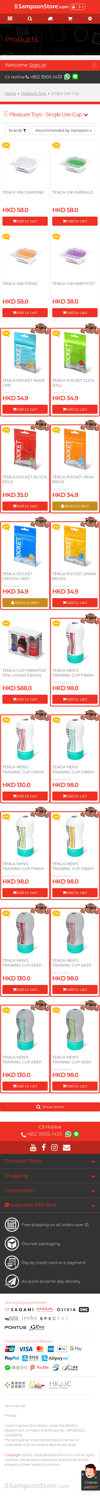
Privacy (10, 1415)
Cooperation (19, 1190)
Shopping (16, 1176)
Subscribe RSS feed (30, 1205)
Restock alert (75, 506)
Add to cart (25, 221)
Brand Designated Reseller (26, 1302)
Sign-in (37, 65)
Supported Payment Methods (28, 1341)
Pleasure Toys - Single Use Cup (48, 114)
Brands (17, 130)
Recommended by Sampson (63, 130)
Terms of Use (15, 1406)
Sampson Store (23, 1161)
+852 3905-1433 (44, 77)
